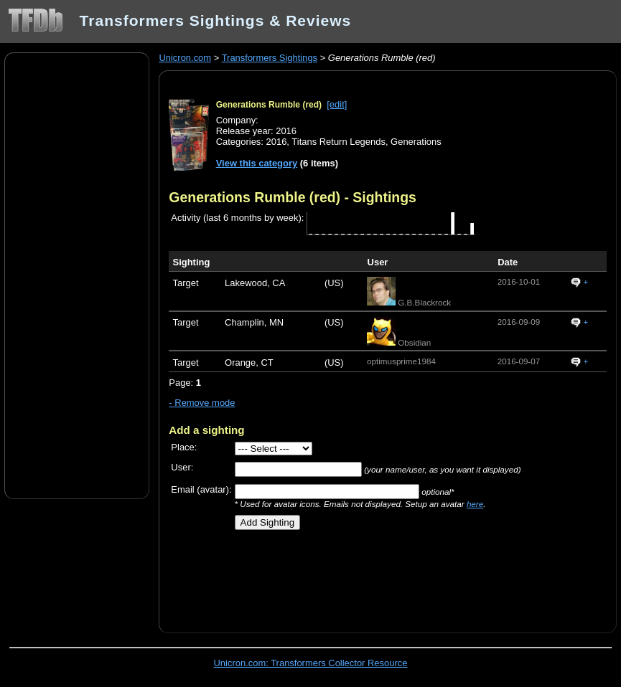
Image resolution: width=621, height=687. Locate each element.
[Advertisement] (76, 275)
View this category (257, 163)
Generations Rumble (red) (269, 105)
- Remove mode (202, 402)
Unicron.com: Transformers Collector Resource (311, 663)
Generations (416, 141)
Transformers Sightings (269, 57)
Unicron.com (185, 57)
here (475, 503)
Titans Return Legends (338, 141)
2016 (276, 141)
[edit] (337, 104)
